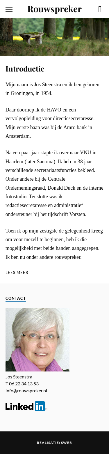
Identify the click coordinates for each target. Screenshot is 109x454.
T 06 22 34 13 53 (22, 383)
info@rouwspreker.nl (26, 390)
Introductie (25, 68)
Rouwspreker (54, 8)
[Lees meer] (17, 272)
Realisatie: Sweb (54, 442)
